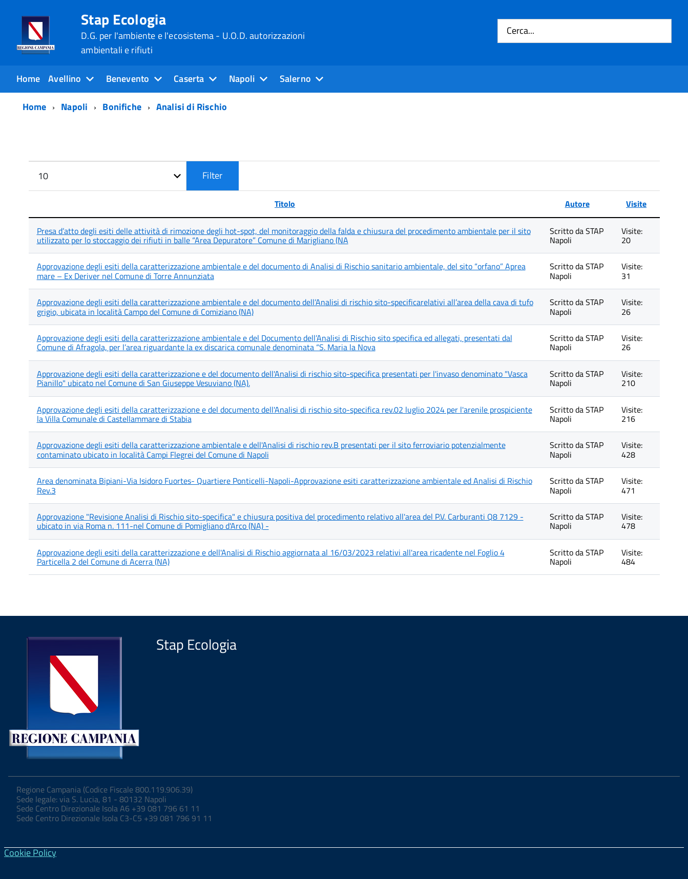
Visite (636, 204)
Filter (212, 175)
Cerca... (520, 31)
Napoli (242, 78)
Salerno (295, 78)
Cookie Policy (30, 853)
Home (28, 78)
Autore (577, 204)
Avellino (64, 78)
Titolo (285, 204)
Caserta (189, 78)
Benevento (128, 78)
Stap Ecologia (193, 33)
